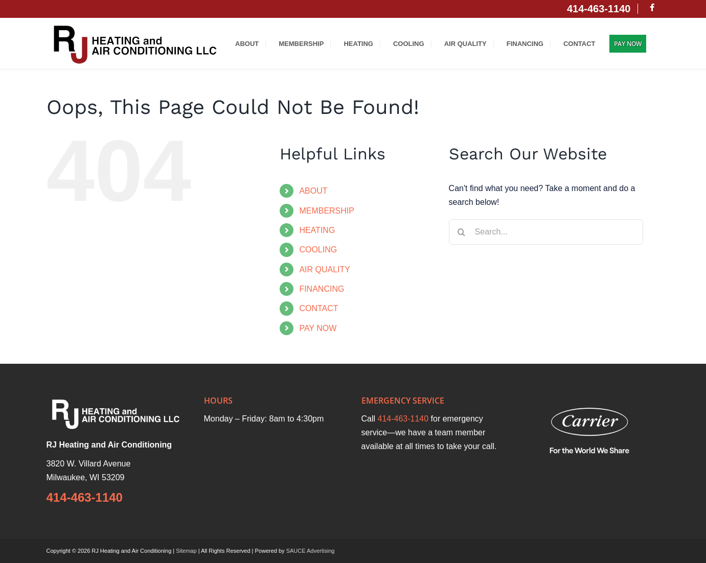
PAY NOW (317, 328)
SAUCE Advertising (310, 551)
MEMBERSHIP (326, 210)
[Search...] (546, 232)
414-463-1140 (85, 497)
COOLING (318, 249)
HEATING (317, 230)
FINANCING (321, 289)
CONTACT (318, 308)
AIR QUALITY (324, 269)
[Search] (461, 232)
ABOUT (313, 190)
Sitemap (186, 551)
